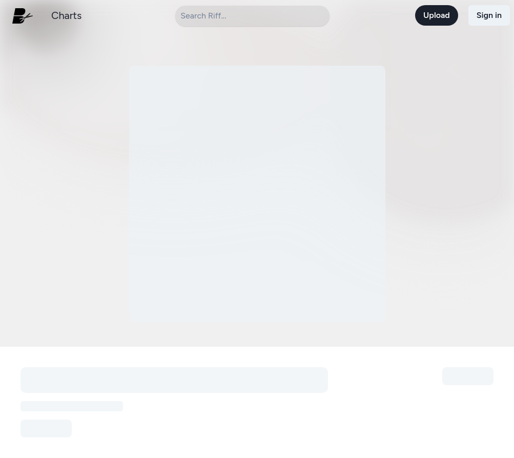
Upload (436, 15)
